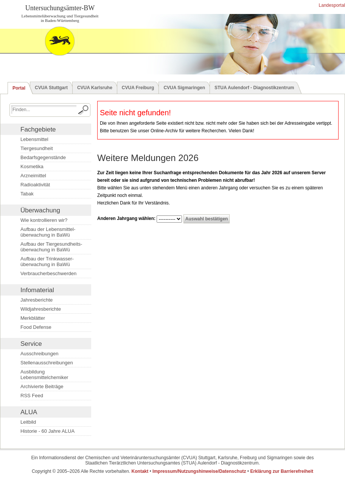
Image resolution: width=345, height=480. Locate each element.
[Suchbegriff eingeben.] (43, 109)
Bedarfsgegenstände (43, 157)
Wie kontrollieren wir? (43, 220)
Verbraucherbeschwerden (48, 273)
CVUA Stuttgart (51, 87)
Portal (18, 88)
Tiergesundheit (36, 148)
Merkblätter (32, 318)
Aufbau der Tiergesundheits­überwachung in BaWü (51, 246)
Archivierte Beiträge (41, 386)
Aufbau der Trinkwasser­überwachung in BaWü (47, 261)
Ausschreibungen (39, 353)
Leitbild (28, 422)
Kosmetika (32, 166)
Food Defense (35, 327)
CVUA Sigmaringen (184, 87)
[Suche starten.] (84, 110)
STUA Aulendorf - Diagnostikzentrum (254, 87)
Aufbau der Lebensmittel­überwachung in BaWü (47, 232)
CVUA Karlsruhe (94, 87)
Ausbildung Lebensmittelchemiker (44, 374)
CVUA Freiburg (138, 87)
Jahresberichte (36, 300)
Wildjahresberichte (40, 309)
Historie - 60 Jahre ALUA (47, 431)
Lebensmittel (34, 139)
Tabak (27, 194)
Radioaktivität (35, 184)
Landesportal (331, 5)
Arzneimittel (33, 175)
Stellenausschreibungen (46, 362)
